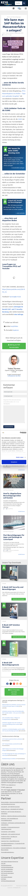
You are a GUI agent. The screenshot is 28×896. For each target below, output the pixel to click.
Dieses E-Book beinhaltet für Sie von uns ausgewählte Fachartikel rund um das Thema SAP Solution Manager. (13, 631)
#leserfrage (8, 35)
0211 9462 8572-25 (10, 785)
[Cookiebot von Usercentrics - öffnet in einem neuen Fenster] (20, 433)
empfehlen (11, 326)
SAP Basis (3, 879)
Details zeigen (19, 457)
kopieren (11, 330)
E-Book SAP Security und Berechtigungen (12, 588)
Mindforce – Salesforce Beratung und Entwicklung (13, 816)
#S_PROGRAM (13, 466)
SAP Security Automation (7, 873)
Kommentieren (8, 426)
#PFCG (11, 508)
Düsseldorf (22, 789)
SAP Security (4, 875)
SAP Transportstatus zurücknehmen (11, 744)
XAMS (20, 119)
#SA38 (5, 467)
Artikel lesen (21, 470)
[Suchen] (18, 3)
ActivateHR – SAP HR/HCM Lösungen (10, 806)
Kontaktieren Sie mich (14, 376)
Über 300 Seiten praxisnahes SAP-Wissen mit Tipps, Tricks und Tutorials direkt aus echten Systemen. (13, 594)
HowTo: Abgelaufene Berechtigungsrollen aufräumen (12, 496)
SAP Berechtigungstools (7, 867)
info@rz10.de (8, 787)
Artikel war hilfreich (10, 322)
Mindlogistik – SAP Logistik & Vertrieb (10, 834)
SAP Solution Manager (6, 877)
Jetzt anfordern (21, 213)
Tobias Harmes (9, 33)
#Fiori (11, 550)
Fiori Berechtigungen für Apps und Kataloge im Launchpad (13, 537)
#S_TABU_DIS (20, 466)
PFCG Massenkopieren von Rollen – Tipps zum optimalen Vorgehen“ (14, 93)
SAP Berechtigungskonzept (8, 881)
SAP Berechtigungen (16, 17)
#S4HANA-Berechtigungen (11, 551)
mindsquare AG (19, 768)
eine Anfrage (18, 314)
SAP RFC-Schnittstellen (7, 869)
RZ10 (8, 17)
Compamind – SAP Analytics (8, 831)
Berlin (9, 789)
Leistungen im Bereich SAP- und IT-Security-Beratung (12, 309)
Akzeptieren (14, 462)
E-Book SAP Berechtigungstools (10, 664)
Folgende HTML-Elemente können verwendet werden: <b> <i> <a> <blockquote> (12, 401)
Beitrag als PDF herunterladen (14, 346)
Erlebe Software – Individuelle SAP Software (12, 809)
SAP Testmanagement (7, 871)
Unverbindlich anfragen (18, 167)
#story (9, 671)
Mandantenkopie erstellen (9, 758)
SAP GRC (3, 863)
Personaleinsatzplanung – (7, 852)
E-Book (4, 583)
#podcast (4, 671)
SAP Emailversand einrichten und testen (12, 739)
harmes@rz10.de (15, 297)
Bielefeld (13, 789)
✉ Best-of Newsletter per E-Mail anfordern (14, 692)
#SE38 (8, 467)
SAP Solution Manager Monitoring (9, 861)
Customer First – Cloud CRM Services (10, 841)
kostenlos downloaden (18, 599)
